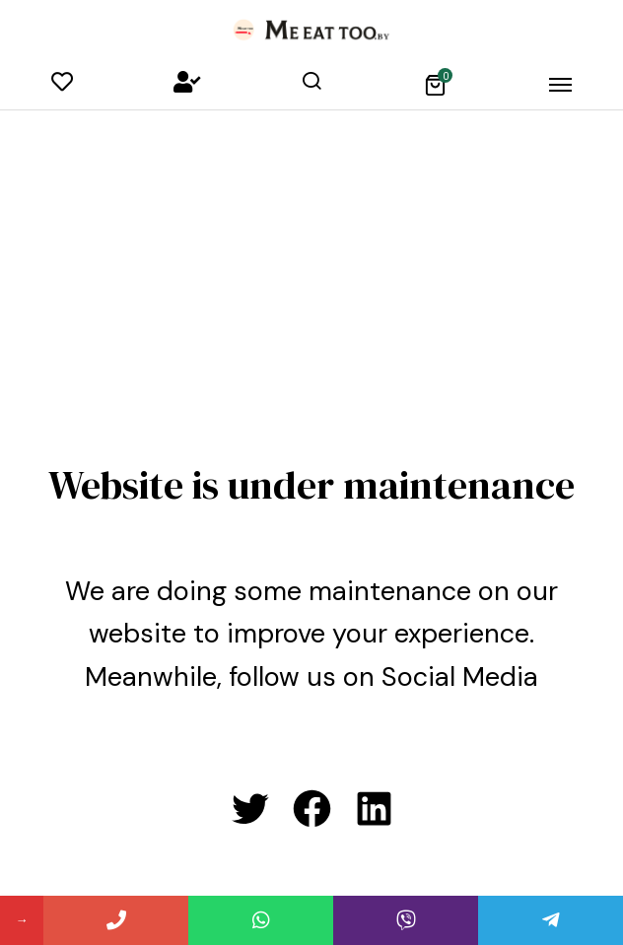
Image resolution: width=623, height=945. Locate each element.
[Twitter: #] (250, 808)
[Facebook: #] (312, 808)
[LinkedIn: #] (374, 808)
